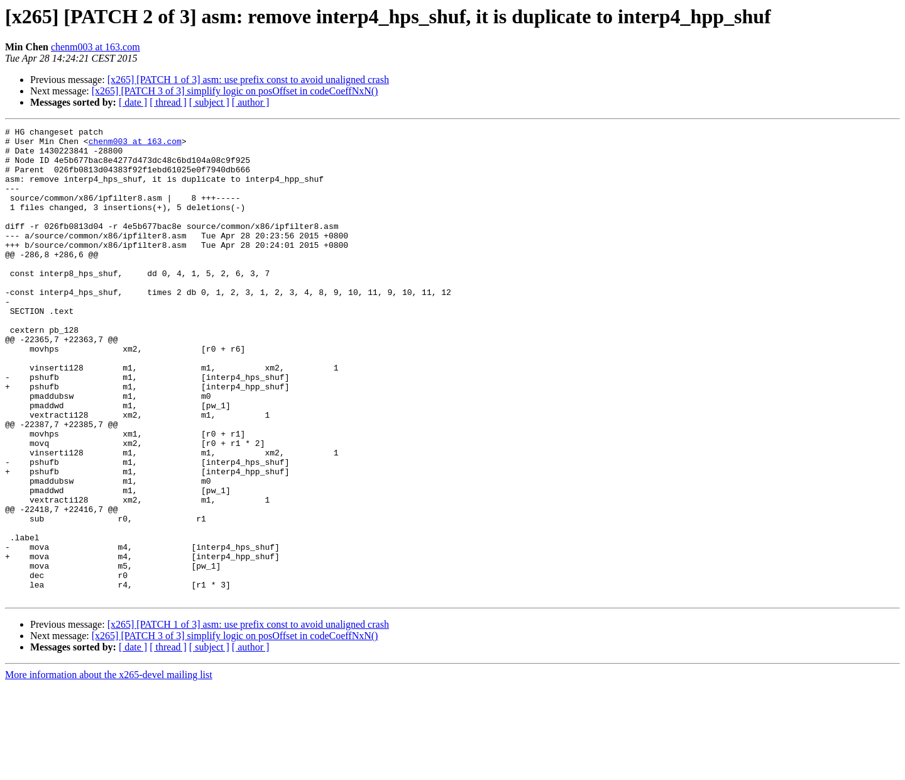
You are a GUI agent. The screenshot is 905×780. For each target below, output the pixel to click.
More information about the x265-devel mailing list (108, 769)
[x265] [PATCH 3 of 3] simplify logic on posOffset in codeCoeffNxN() (235, 91)
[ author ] (251, 102)
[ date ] (133, 102)
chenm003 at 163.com (95, 47)
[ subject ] (209, 102)
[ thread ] (168, 102)
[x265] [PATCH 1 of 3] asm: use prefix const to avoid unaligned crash (248, 79)
